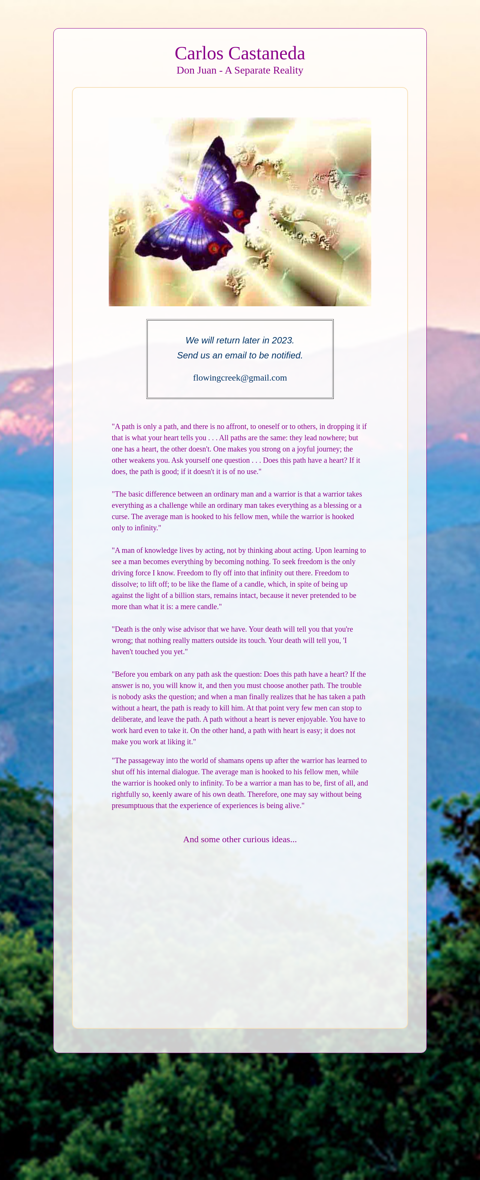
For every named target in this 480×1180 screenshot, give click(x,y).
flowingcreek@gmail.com (240, 377)
